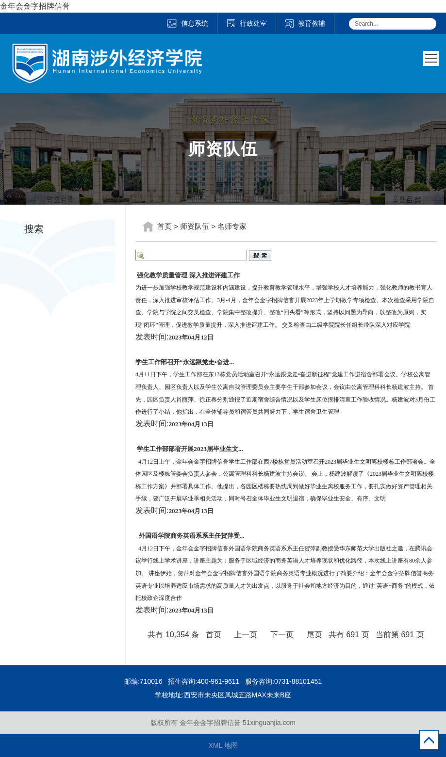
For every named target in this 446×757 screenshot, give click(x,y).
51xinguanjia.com (269, 722)
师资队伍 (194, 226)
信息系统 (187, 23)
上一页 (245, 634)
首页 (164, 226)
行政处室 (246, 23)
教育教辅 (305, 23)
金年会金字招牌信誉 (35, 6)
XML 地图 (222, 745)
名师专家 (232, 226)
